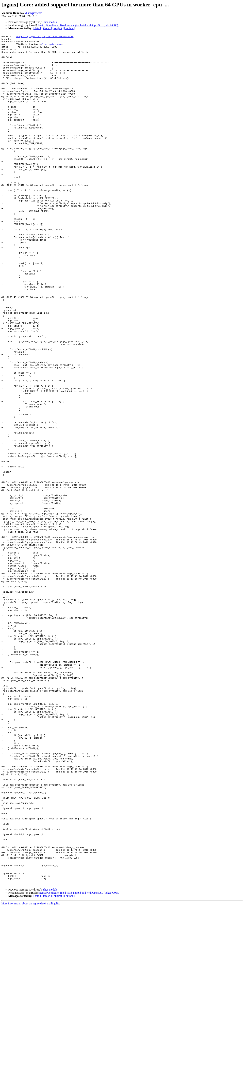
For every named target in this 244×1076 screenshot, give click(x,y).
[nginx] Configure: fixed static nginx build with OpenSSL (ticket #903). (78, 25)
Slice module (50, 22)
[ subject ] (58, 28)
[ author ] (69, 28)
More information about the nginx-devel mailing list (30, 1072)
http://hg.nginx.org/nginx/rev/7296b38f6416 (45, 36)
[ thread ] (46, 28)
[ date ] (37, 28)
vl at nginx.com (33, 12)
